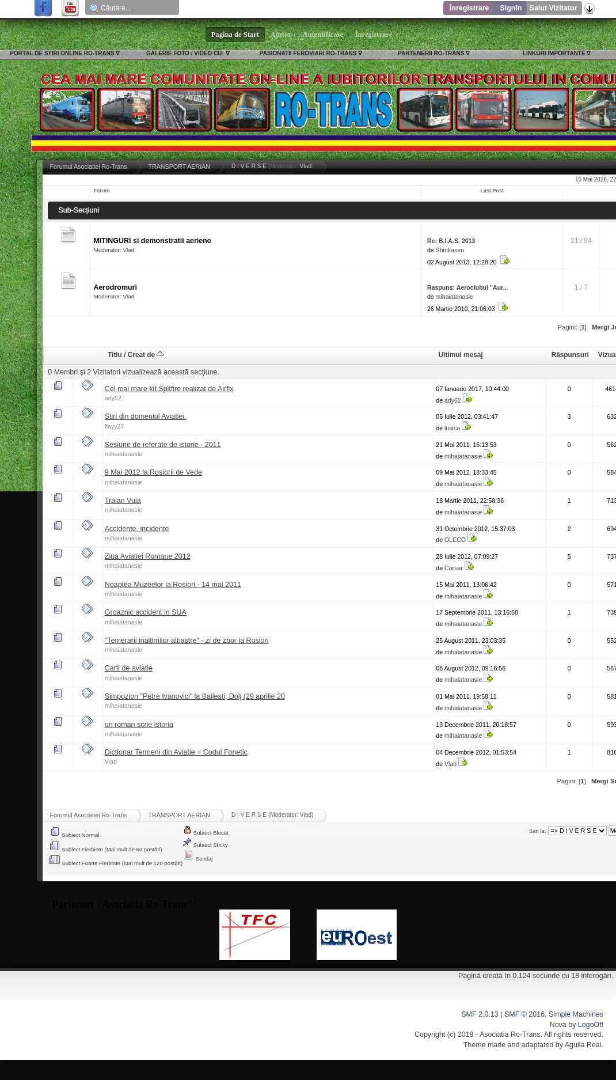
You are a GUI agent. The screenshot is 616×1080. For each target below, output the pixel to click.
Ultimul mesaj (461, 355)
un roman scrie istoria (139, 725)
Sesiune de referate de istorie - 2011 (163, 445)
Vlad (305, 166)
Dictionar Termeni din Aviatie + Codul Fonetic (176, 752)
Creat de (146, 355)
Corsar (453, 567)
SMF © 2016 (524, 1014)
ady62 (113, 398)
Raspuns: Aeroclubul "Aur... (467, 287)
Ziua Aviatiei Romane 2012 (148, 556)
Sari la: (537, 831)
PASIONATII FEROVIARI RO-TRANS (308, 53)
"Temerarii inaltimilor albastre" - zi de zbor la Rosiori (187, 640)
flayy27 (114, 426)
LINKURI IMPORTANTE (554, 53)
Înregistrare (469, 8)
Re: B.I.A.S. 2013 (451, 240)
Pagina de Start (235, 35)
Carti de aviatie (129, 668)
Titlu (115, 355)
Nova (558, 1025)
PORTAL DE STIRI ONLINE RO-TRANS (62, 53)
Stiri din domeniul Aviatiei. (146, 416)
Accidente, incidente (137, 529)
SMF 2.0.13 (479, 1014)
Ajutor (281, 35)
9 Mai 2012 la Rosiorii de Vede (153, 472)
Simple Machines (576, 1014)
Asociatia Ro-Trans (510, 1034)
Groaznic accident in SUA (146, 612)
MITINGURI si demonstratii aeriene (152, 241)
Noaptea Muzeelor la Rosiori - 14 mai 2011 (173, 585)
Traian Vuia (123, 501)
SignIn (511, 8)
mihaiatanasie (454, 296)
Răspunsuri (570, 355)
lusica (452, 428)
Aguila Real (583, 1045)
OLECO (455, 539)
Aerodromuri (115, 287)
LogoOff (590, 1025)
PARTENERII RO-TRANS (431, 53)
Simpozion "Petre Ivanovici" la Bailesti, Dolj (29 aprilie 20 (195, 696)
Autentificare (323, 35)
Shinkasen (450, 250)
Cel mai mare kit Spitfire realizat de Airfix (169, 389)
